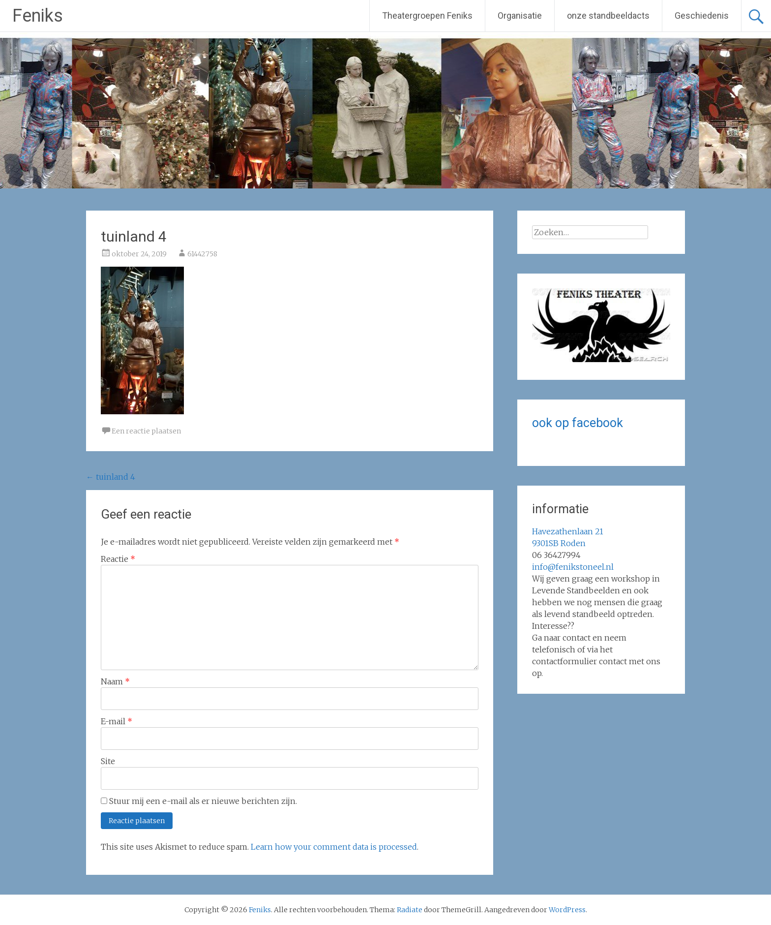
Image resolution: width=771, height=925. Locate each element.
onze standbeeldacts (608, 15)
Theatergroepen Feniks (427, 15)
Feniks (37, 15)
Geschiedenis (702, 15)
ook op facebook (577, 423)
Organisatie (520, 15)
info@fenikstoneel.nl (573, 567)
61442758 (202, 253)
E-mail (116, 721)
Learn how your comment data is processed (334, 847)
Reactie (118, 559)
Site (108, 761)
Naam (115, 681)
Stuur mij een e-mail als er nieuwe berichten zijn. (203, 801)
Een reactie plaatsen (146, 431)
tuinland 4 (110, 477)
